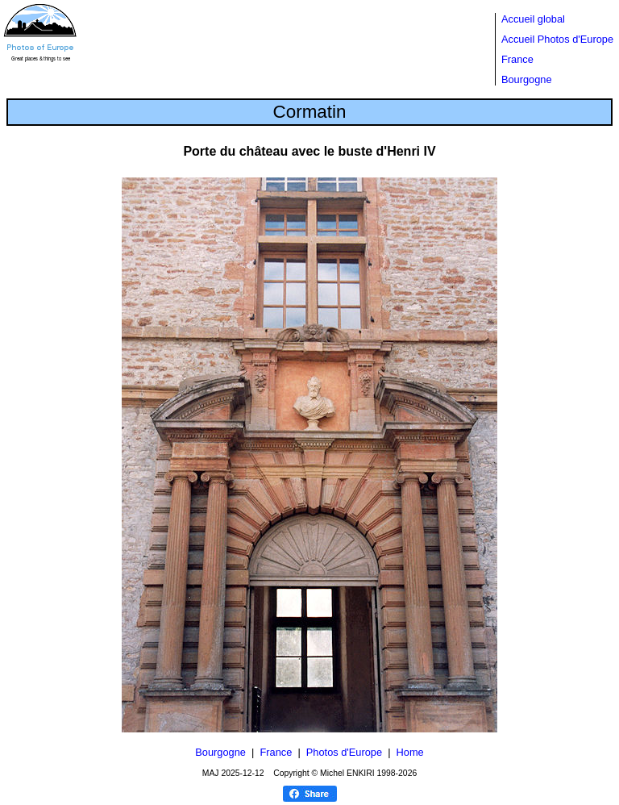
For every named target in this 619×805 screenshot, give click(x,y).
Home (410, 752)
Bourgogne (526, 79)
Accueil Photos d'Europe (557, 39)
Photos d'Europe (344, 752)
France (517, 59)
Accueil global (533, 19)
